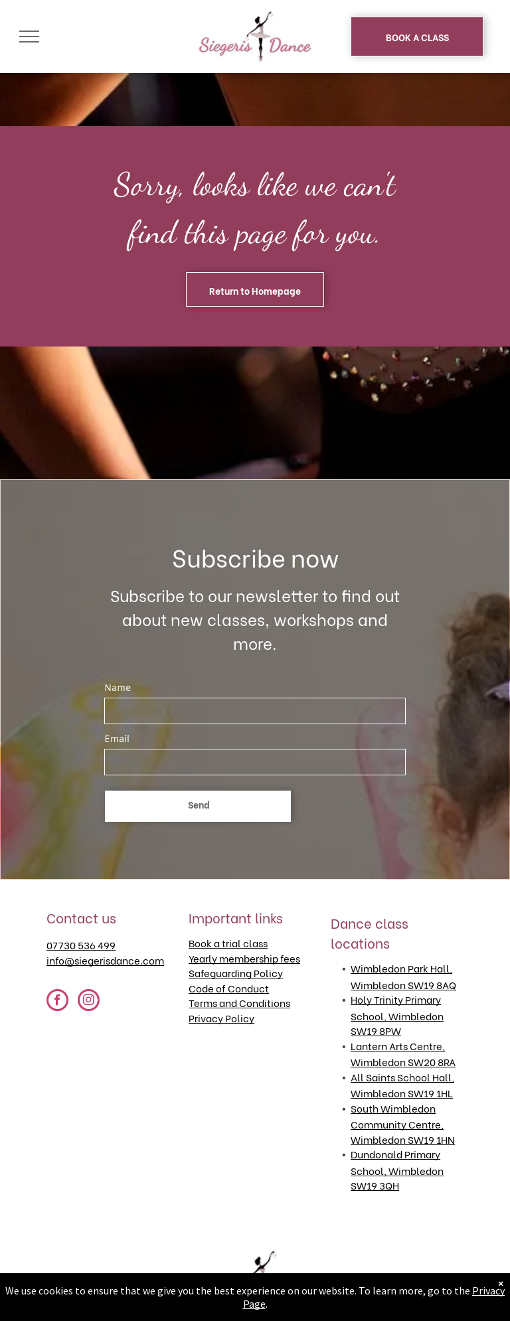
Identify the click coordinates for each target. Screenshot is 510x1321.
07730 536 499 (81, 944)
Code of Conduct (229, 987)
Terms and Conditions (239, 1002)
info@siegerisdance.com (105, 960)
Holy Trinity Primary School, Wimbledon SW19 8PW (397, 1015)
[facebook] (57, 1001)
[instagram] (89, 1001)
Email (116, 740)
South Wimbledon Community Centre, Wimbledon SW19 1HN (403, 1123)
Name (117, 688)
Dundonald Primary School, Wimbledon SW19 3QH (397, 1169)
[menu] (29, 36)
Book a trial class (228, 942)
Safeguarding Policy (236, 972)
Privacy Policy (221, 1017)
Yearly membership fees (244, 958)
